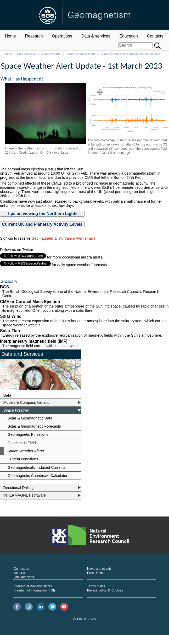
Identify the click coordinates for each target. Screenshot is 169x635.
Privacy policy (96, 590)
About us (20, 573)
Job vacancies (24, 577)
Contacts (155, 36)
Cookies (117, 590)
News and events (99, 569)
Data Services (26, 53)
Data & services (95, 36)
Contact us (21, 569)
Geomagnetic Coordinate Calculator (37, 475)
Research (34, 36)
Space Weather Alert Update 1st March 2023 (130, 53)
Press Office (95, 573)
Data (7, 395)
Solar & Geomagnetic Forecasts (34, 426)
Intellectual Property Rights (33, 586)
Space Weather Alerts (80, 53)
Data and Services (22, 354)
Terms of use (96, 586)
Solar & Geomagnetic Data (30, 418)
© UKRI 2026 (84, 619)
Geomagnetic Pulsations (28, 434)
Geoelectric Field (22, 443)
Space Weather (51, 53)
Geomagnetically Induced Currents (37, 467)
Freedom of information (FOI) (34, 590)
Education (128, 36)
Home (10, 36)
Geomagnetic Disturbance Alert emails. (64, 238)
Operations (62, 36)
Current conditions (23, 459)
